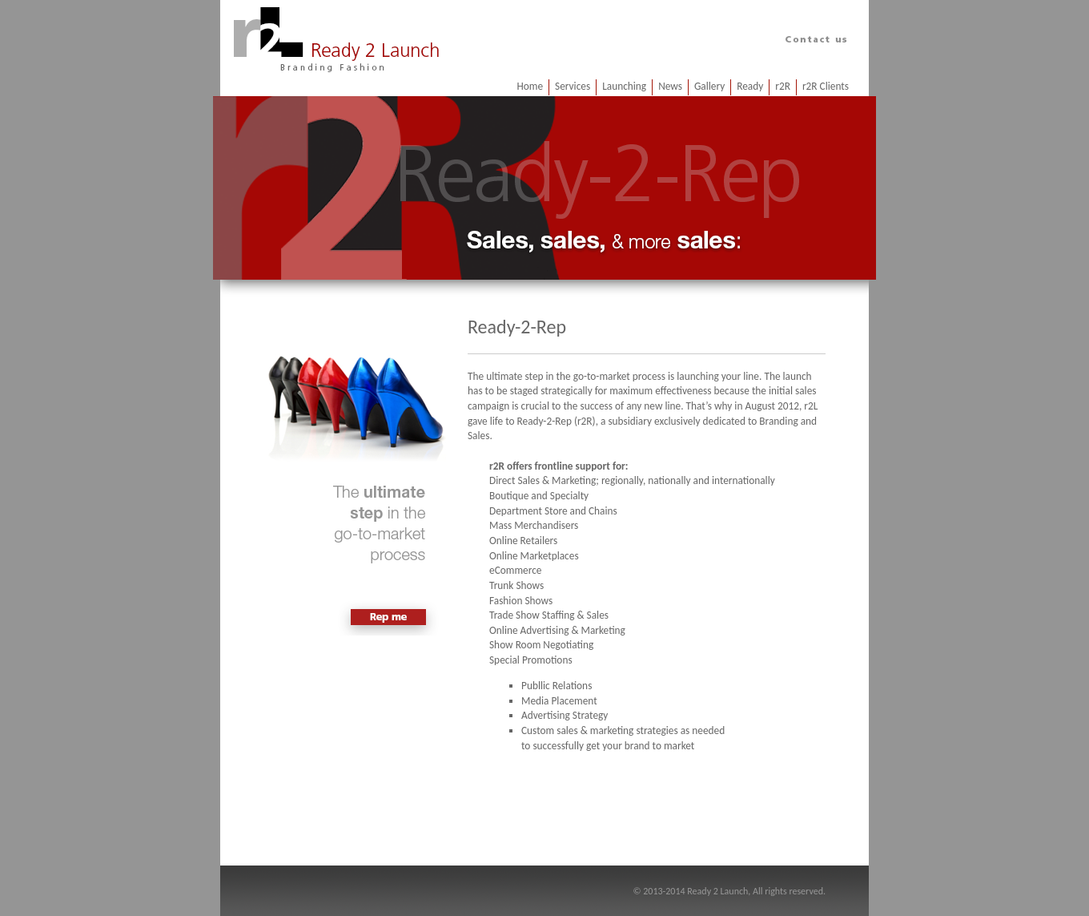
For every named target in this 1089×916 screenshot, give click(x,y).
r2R (782, 86)
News (670, 86)
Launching (624, 86)
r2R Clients (825, 86)
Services (572, 86)
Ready (750, 86)
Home (529, 86)
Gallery (709, 86)
